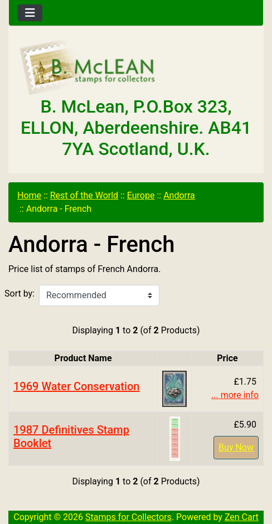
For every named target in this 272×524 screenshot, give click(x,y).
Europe (141, 195)
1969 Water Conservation (76, 386)
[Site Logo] (136, 68)
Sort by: (19, 293)
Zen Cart (242, 517)
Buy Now (236, 447)
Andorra (179, 195)
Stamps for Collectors (128, 517)
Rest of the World (84, 195)
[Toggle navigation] (30, 12)
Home (29, 195)
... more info (235, 395)
